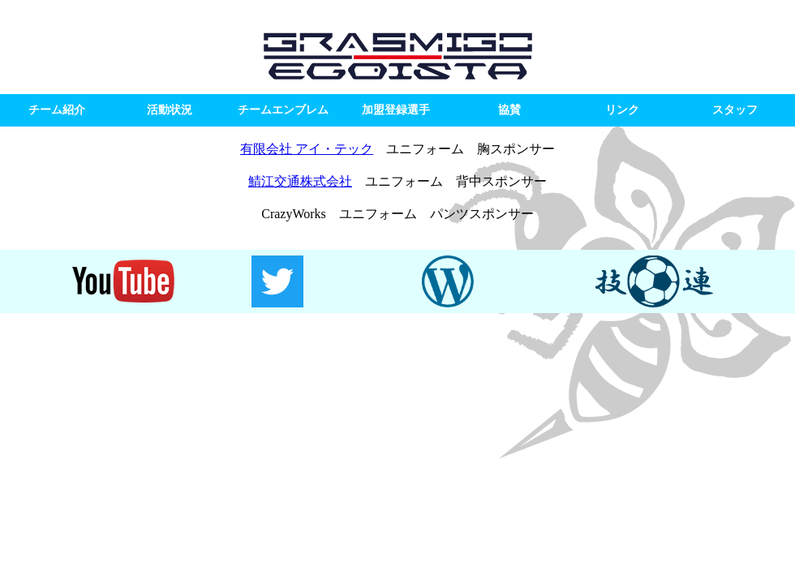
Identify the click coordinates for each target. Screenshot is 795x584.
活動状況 (169, 110)
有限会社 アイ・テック (306, 149)
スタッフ (735, 110)
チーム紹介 (56, 110)
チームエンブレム (283, 110)
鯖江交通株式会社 (300, 181)
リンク (622, 110)
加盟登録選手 (396, 110)
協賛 (509, 110)
